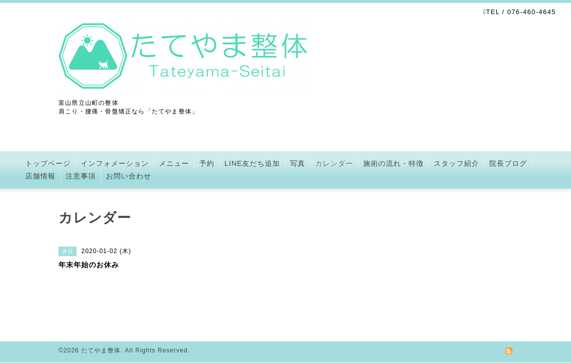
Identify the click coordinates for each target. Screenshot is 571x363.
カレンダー (334, 163)
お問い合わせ (128, 176)
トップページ (48, 163)
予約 (206, 163)
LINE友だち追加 (252, 163)
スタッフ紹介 (456, 163)
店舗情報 (40, 176)
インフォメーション (115, 163)
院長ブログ (508, 163)
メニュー (174, 163)
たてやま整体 (101, 350)
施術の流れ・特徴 (393, 163)
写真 (297, 163)
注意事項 (81, 176)
